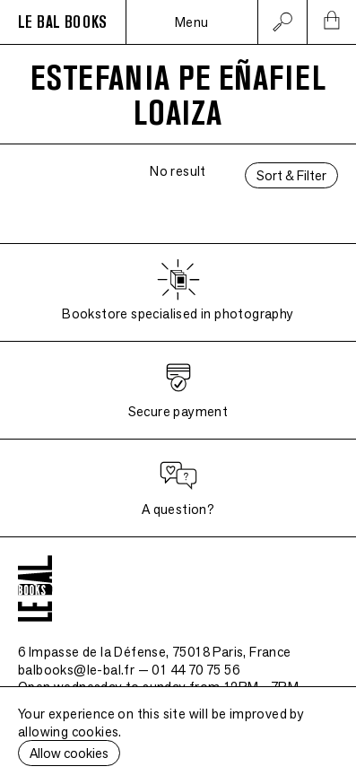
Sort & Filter (291, 175)
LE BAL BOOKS (63, 22)
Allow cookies (69, 753)
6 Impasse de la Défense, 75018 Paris (154, 651)
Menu (192, 21)
